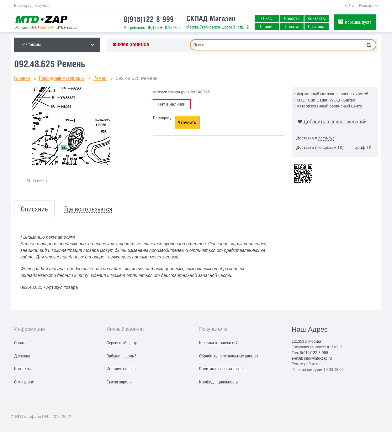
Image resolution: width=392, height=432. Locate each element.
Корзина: (358, 22)
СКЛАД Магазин (210, 18)
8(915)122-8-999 (149, 19)
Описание (34, 209)
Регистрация (368, 5)
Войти (349, 5)
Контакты (317, 18)
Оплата (291, 26)
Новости (291, 18)
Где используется (88, 209)
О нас (266, 18)
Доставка (317, 26)
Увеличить (40, 180)
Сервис (266, 26)
